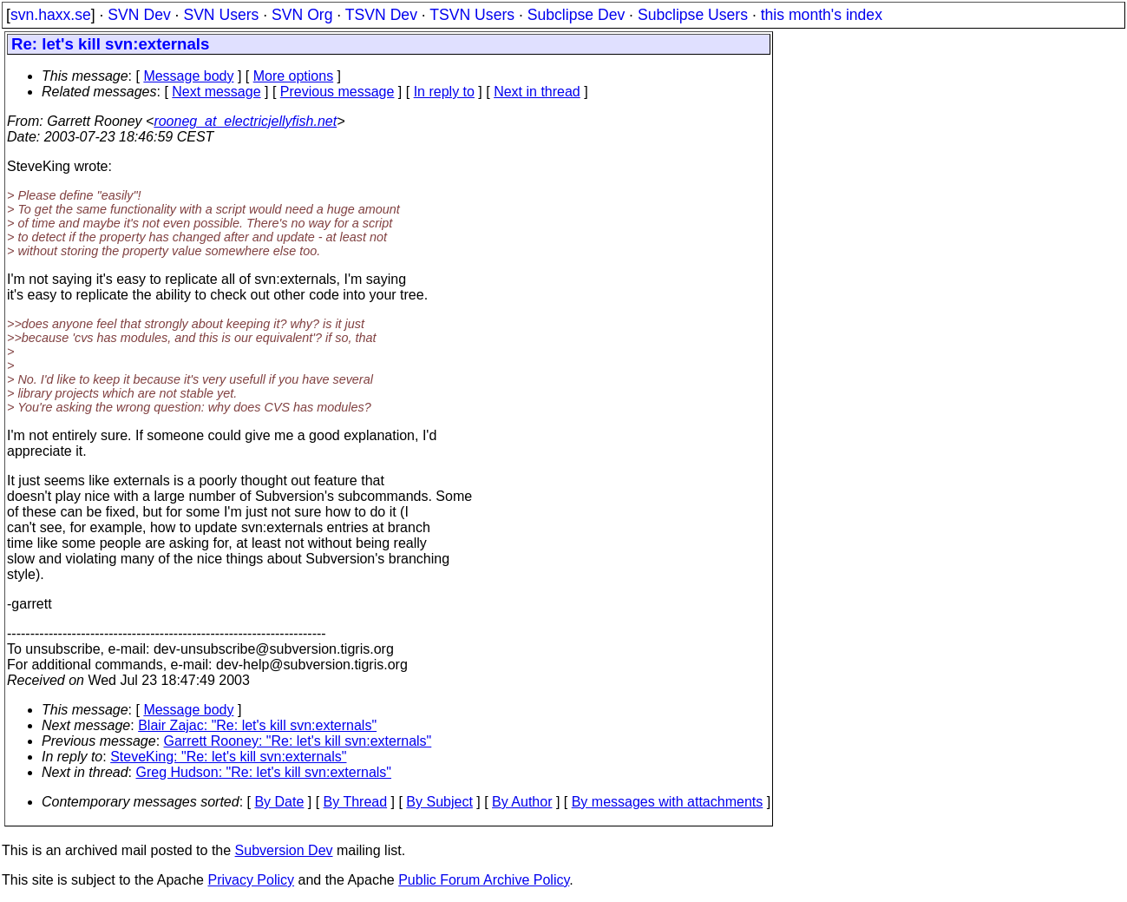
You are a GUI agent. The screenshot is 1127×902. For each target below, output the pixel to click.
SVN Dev (139, 14)
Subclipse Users (693, 14)
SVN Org (302, 14)
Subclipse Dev (576, 14)
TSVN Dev (381, 14)
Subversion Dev (284, 850)
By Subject (439, 801)
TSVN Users (471, 14)
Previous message (337, 91)
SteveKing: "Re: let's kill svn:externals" (228, 756)
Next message (216, 91)
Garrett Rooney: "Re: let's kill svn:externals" (298, 741)
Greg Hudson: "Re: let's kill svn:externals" (264, 772)
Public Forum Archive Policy (483, 879)
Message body (188, 76)
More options (293, 76)
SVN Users (221, 14)
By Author (522, 801)
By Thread (356, 801)
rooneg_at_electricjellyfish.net (245, 121)
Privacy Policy (250, 879)
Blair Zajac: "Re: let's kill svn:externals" (257, 725)
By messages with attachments (667, 801)
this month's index (821, 14)
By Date (279, 801)
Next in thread (537, 91)
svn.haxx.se (50, 14)
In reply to (444, 91)
